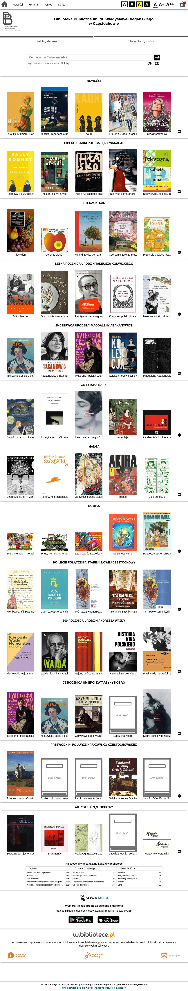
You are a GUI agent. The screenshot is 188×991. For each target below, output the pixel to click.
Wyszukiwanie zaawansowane (44, 63)
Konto (61, 4)
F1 (161, 4)
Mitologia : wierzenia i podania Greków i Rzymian (47, 885)
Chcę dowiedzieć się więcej (77, 987)
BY (147, 4)
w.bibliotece (91, 942)
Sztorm (75, 879)
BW (132, 4)
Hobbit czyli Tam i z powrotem (39, 873)
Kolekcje (65, 63)
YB (139, 4)
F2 (170, 4)
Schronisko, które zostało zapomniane (88, 882)
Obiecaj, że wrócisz (80, 885)
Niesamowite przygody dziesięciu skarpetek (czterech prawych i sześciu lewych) (60, 882)
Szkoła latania (33, 876)
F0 (155, 4)
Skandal (121, 873)
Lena (120, 885)
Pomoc (48, 4)
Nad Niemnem (33, 879)
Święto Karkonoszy (126, 876)
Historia (33, 4)
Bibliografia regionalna (141, 41)
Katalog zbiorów (47, 41)
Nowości (18, 4)
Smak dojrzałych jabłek (127, 879)
